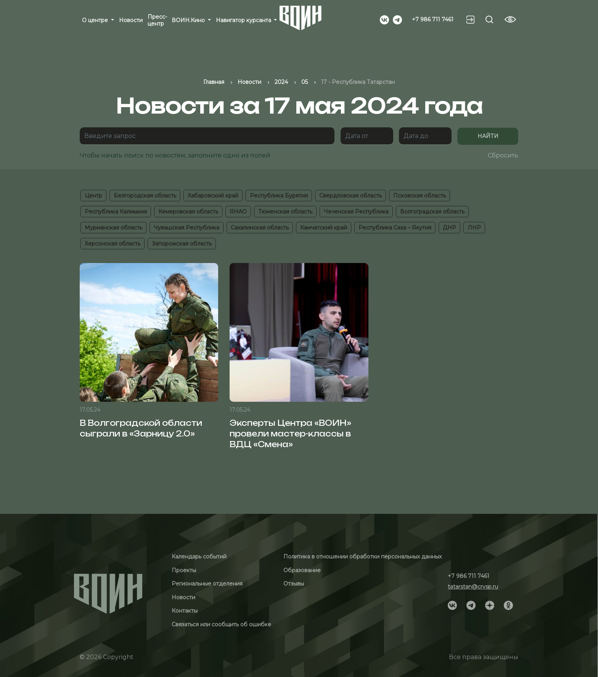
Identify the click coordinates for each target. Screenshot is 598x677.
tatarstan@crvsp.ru (473, 586)
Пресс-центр (157, 20)
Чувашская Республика (186, 227)
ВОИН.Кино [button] (189, 20)
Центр (93, 195)
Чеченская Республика (356, 211)
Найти (487, 136)
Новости (131, 20)
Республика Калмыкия (116, 211)
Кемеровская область (188, 211)
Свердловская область (350, 195)
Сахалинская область (260, 227)
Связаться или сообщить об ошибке (221, 624)
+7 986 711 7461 (432, 19)
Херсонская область (112, 243)
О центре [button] (95, 20)
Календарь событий (199, 556)
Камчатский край (323, 227)
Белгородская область (145, 195)
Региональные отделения (207, 583)
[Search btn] (489, 19)
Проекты (184, 570)
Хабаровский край (213, 195)
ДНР (449, 227)
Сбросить (503, 155)
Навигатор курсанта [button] (244, 20)
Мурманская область (113, 227)
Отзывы (293, 583)
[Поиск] (207, 136)
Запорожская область (182, 243)
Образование (302, 570)
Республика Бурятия (279, 195)
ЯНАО (238, 211)
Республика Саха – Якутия (394, 227)
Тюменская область (285, 211)
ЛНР (474, 227)
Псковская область (419, 195)
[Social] (384, 19)
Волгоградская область (432, 211)
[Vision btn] (510, 19)
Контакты (185, 610)
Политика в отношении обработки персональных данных (362, 556)
